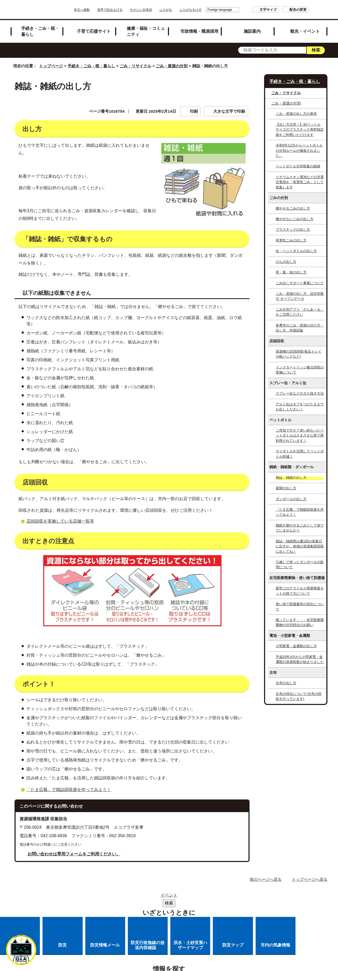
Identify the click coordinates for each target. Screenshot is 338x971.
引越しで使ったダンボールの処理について (300, 564)
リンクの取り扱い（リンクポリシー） (137, 903)
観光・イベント (305, 31)
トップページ (51, 66)
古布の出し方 (286, 683)
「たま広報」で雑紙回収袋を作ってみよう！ (300, 512)
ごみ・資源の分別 (171, 66)
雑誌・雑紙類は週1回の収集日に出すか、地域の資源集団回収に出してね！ (300, 546)
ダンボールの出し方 (291, 499)
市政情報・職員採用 (199, 31)
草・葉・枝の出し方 (291, 272)
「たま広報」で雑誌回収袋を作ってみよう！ (68, 789)
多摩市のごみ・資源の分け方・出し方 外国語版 (300, 327)
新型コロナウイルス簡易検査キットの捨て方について (300, 590)
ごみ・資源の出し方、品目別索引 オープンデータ (300, 296)
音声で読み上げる (124, 10)
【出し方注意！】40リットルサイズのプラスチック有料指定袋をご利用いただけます (300, 129)
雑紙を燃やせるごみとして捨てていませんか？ (300, 527)
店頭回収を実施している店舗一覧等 (60, 521)
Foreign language (205, 10)
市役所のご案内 (205, 896)
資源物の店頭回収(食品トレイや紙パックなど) (298, 353)
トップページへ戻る (309, 879)
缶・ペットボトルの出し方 (296, 251)
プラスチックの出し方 (293, 229)
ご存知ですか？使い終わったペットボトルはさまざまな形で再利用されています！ (300, 435)
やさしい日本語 (156, 10)
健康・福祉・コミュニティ (146, 31)
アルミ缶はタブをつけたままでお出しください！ (300, 406)
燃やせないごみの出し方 (294, 219)
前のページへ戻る (265, 879)
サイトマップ (140, 896)
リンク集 (171, 896)
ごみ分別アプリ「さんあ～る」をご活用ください (300, 311)
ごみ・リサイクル (135, 66)
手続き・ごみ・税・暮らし (40, 31)
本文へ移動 (97, 10)
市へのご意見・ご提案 (198, 910)
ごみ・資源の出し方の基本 (296, 114)
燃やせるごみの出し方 (293, 208)
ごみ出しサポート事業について (300, 283)
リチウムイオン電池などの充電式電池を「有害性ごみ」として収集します (300, 182)
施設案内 (252, 31)
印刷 (194, 111)
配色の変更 (283, 10)
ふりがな (180, 10)
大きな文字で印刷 (229, 111)
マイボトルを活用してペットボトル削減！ (300, 453)
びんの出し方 (286, 262)
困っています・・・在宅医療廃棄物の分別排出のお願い (300, 622)
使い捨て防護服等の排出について (300, 606)
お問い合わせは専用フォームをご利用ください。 (73, 854)
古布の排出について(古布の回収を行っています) (298, 696)
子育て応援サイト (94, 31)
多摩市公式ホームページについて (214, 903)
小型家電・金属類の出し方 (296, 646)
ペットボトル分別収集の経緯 (298, 166)
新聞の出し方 (286, 488)
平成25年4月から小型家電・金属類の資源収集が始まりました (300, 659)
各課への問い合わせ (147, 910)
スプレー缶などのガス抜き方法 (300, 393)
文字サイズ (253, 10)
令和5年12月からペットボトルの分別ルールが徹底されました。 (299, 150)
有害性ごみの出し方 (291, 240)
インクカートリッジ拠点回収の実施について (300, 369)
